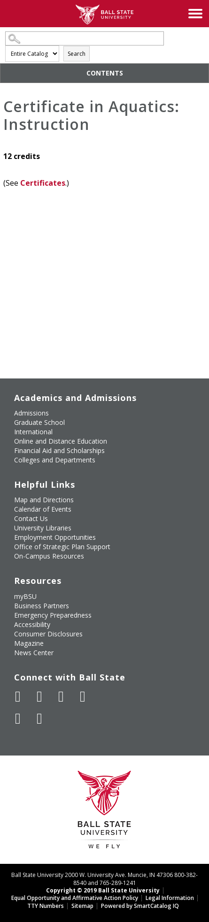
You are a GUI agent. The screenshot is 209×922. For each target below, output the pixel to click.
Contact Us (31, 518)
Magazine (29, 643)
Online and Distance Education (60, 441)
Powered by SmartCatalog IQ (140, 906)
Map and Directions (44, 499)
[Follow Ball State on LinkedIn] (18, 718)
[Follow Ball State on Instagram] (82, 696)
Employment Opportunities (55, 537)
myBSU (25, 596)
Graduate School (39, 422)
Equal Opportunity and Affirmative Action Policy (74, 898)
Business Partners (41, 605)
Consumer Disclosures (48, 633)
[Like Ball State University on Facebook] (18, 696)
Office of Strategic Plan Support (62, 546)
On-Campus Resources (49, 556)
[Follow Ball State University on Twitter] (39, 696)
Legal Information (170, 898)
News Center (34, 652)
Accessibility (32, 624)
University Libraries (42, 527)
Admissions (31, 412)
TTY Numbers (45, 906)
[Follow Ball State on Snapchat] (39, 718)
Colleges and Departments (54, 459)
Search (76, 54)
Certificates (42, 183)
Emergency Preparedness (53, 615)
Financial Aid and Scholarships (59, 450)
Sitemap (82, 906)
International (33, 431)
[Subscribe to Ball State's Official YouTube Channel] (61, 696)
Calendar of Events (42, 509)
